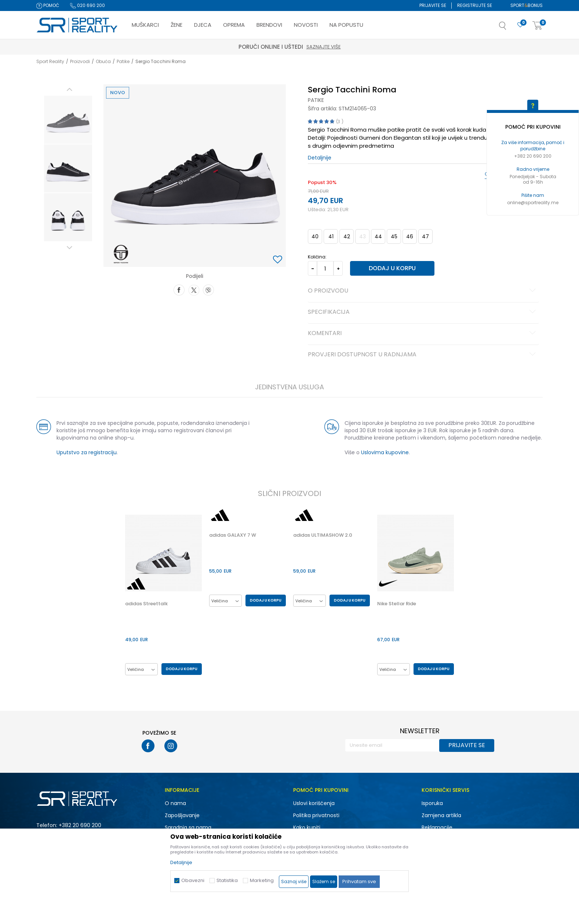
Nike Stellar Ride (396, 603)
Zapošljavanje (182, 815)
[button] (510, 27)
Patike (123, 61)
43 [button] (362, 236)
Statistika (227, 880)
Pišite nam (532, 195)
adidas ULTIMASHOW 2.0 (322, 535)
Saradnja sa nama (188, 827)
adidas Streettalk (146, 603)
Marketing (262, 880)
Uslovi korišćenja (314, 803)
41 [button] (331, 236)
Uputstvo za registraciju (87, 452)
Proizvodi (80, 61)
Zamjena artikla (441, 815)
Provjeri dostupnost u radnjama (423, 355)
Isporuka (432, 803)
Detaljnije (319, 157)
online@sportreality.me (532, 202)
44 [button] (378, 236)
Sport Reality (50, 61)
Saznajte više (323, 46)
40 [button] (315, 236)
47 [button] (425, 236)
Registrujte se (474, 5)
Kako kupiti (306, 827)
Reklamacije (437, 827)
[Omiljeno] (520, 25)
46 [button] (409, 236)
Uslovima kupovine (385, 452)
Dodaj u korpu (392, 268)
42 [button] (346, 236)
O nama (175, 803)
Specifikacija (423, 312)
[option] (68, 119)
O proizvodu (423, 291)
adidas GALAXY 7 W (232, 535)
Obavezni (192, 880)
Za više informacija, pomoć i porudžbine (532, 145)
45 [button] (394, 236)
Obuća (103, 61)
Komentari (423, 333)
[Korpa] (537, 26)
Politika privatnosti (316, 815)
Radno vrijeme (533, 169)
